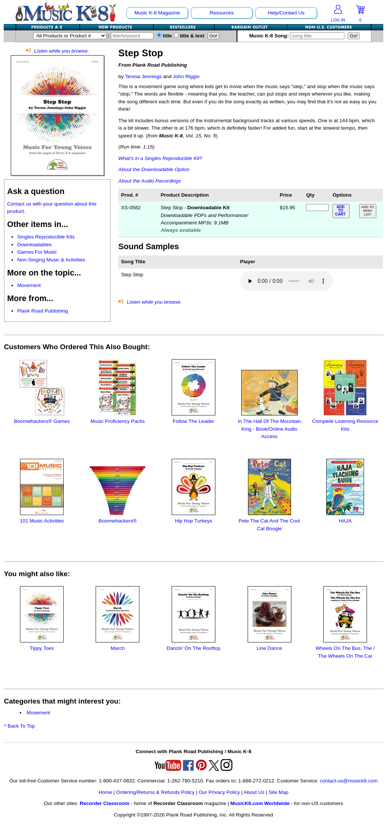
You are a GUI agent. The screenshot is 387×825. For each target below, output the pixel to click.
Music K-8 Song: (297, 36)
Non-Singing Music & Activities (51, 260)
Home (105, 792)
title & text (189, 36)
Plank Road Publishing (42, 311)
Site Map (278, 792)
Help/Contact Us (286, 13)
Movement (28, 285)
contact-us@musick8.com (349, 781)
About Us (254, 792)
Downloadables (34, 244)
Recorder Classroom (104, 803)
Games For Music (37, 252)
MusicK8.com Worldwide (260, 803)
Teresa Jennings (143, 76)
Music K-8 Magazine (157, 13)
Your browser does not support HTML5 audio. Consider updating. (286, 281)
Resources (221, 13)
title (164, 36)
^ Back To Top (19, 726)
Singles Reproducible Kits (46, 237)
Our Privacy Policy (219, 792)
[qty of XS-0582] (317, 207)
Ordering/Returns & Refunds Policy (155, 792)
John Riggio (186, 76)
